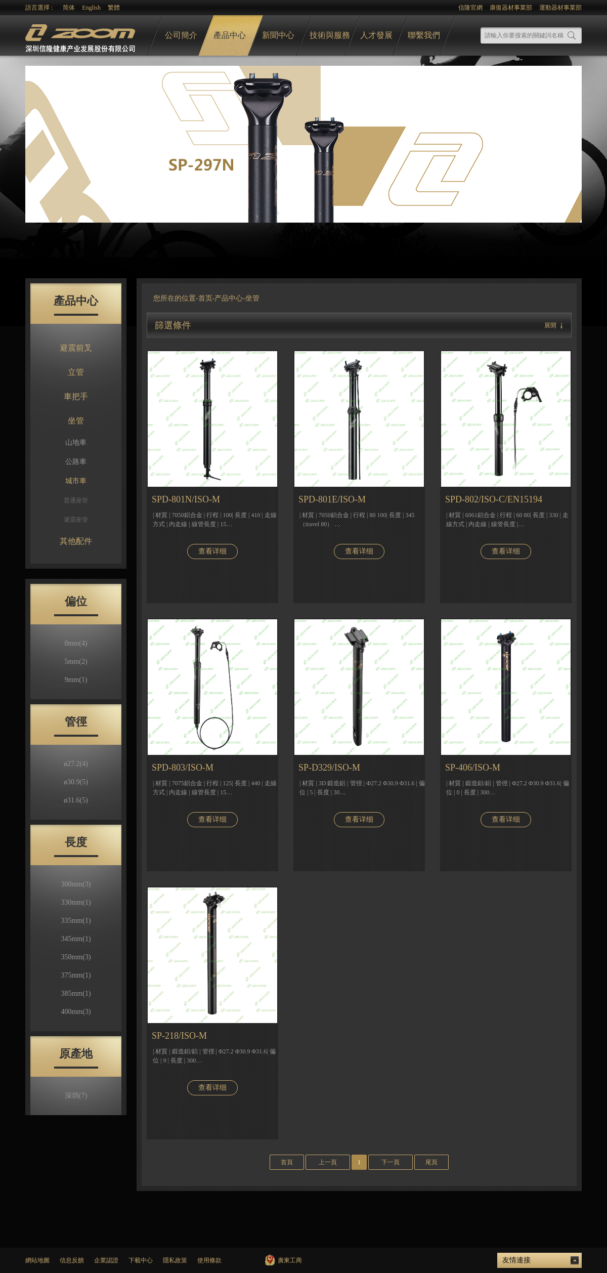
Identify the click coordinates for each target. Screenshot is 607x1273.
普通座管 (76, 500)
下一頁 (390, 1162)
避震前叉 (76, 348)
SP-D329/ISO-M (329, 767)
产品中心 (228, 298)
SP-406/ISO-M (472, 767)
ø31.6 (76, 800)
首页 (205, 298)
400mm (76, 1011)
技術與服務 (330, 35)
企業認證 (106, 1260)
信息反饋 (72, 1260)
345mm (76, 939)
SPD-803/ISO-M (182, 767)
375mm (76, 975)
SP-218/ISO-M (179, 1036)
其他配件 (76, 541)
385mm (76, 993)
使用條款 (209, 1260)
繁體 (114, 7)
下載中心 (140, 1260)
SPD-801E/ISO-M (332, 499)
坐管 (76, 420)
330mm (76, 902)
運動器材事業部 (560, 7)
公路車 (75, 461)
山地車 (75, 442)
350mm (76, 957)
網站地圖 (37, 1260)
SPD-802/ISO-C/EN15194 (493, 499)
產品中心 (229, 35)
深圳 (76, 1095)
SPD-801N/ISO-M (186, 499)
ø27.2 (76, 764)
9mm (75, 680)
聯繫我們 (424, 35)
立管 (76, 372)
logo (81, 36)
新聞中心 (278, 35)
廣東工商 (290, 1260)
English (91, 7)
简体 (69, 7)
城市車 (75, 481)
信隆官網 (470, 7)
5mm (75, 661)
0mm (75, 643)
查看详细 (212, 551)
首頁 (287, 1162)
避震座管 (76, 519)
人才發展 (376, 35)
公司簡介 (181, 35)
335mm (76, 920)
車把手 (76, 396)
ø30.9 (76, 782)
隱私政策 (175, 1260)
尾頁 (431, 1162)
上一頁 (328, 1162)
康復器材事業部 (511, 7)
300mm (76, 884)
